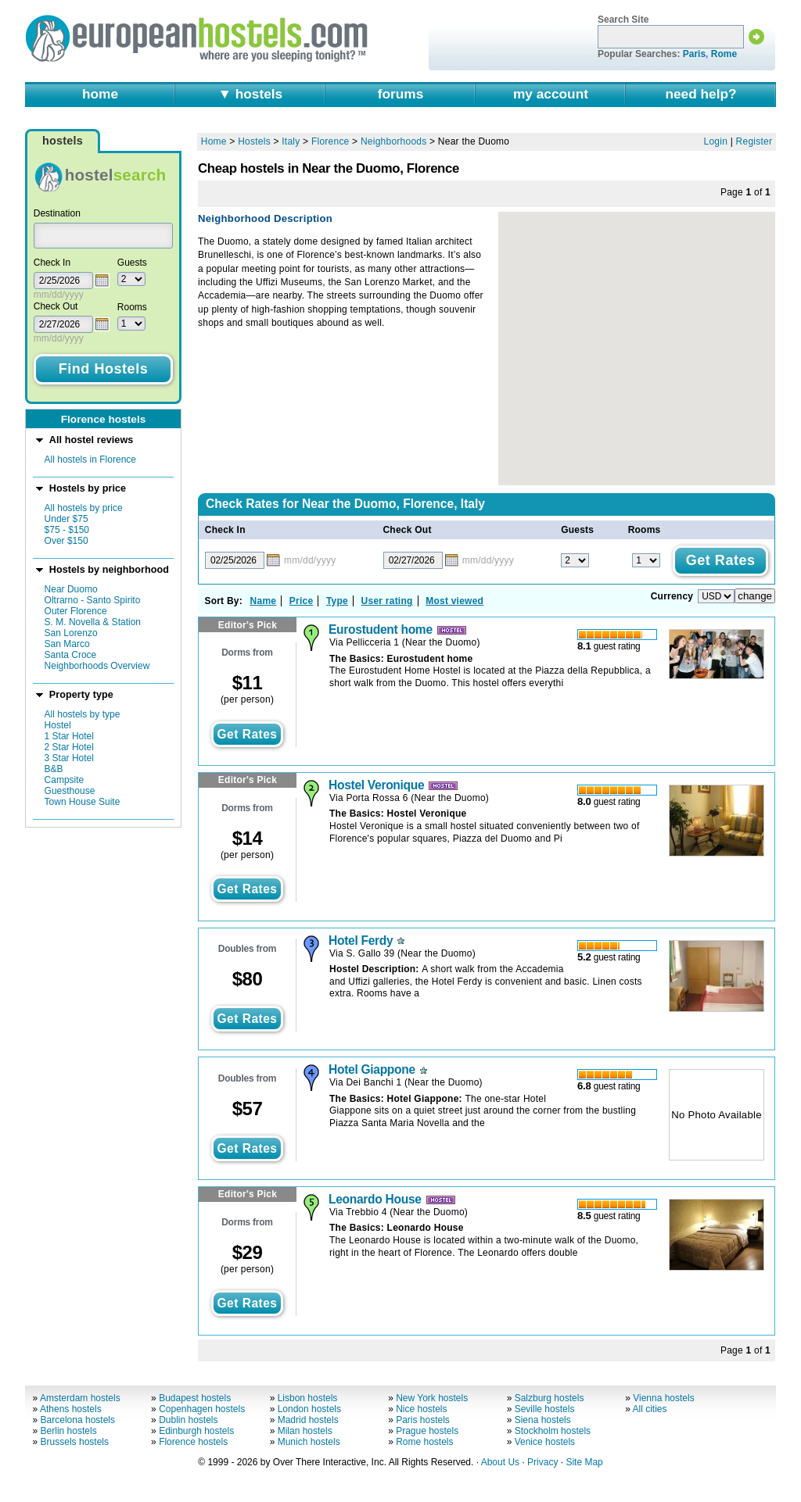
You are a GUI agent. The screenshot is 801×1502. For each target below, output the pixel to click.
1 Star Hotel (69, 736)
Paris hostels (423, 1419)
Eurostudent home (381, 629)
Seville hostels (545, 1409)
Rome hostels (424, 1441)
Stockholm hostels (553, 1430)
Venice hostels (545, 1441)
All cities (650, 1409)
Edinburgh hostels (196, 1430)
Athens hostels (71, 1409)
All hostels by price (84, 507)
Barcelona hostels (78, 1419)
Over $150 (66, 540)
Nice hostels (421, 1409)
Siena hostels (543, 1419)
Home (214, 141)
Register (754, 141)
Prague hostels (427, 1430)
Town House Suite (82, 801)
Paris (694, 53)
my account (550, 94)
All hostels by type (82, 714)
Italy (291, 141)
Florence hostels (193, 1441)
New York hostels (432, 1398)
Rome (724, 53)
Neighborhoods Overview (97, 665)
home (100, 94)
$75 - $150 (67, 529)
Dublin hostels (188, 1419)
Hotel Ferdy (361, 940)
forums (401, 94)
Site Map (584, 1462)
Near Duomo (71, 589)
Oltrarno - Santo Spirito (93, 600)
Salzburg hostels (549, 1398)
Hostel (58, 725)
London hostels (309, 1409)
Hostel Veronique (376, 785)
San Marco (67, 643)
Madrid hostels (308, 1419)
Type (337, 600)
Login (716, 141)
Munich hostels (309, 1441)
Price (301, 600)
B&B (54, 769)
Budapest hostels (195, 1398)
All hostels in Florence (90, 459)
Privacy (542, 1462)
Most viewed (454, 600)
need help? (700, 94)
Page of (745, 192)
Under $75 (66, 518)
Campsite (64, 779)
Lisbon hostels (308, 1398)
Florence (330, 141)
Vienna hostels (664, 1398)
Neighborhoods (394, 141)
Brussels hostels (75, 1441)
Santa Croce (71, 654)
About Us (500, 1462)
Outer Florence (76, 611)
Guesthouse (70, 790)
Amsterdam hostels (80, 1398)
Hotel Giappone (372, 1069)
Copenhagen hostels (202, 1409)
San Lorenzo (71, 633)
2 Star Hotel (69, 747)
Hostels (254, 141)
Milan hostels (305, 1430)
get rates (247, 734)
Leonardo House (375, 1199)
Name (263, 600)
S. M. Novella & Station (93, 622)
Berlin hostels (69, 1430)
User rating (387, 600)
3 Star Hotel (69, 758)
